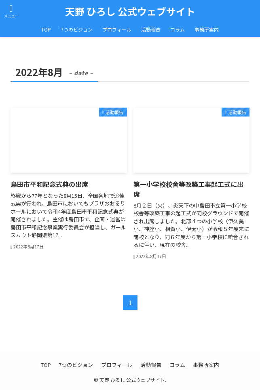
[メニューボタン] (11, 11)
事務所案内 (206, 365)
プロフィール (117, 365)
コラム (177, 365)
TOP (46, 365)
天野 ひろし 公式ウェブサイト (130, 11)
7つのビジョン (76, 365)
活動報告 (150, 365)
